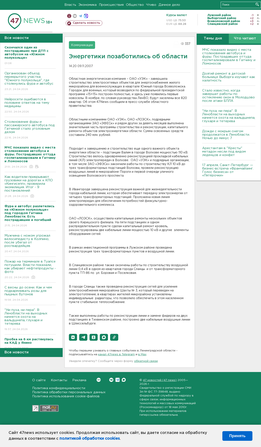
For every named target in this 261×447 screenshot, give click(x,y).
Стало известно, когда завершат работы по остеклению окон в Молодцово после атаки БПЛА (228, 95)
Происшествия (111, 4)
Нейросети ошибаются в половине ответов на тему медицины (30, 106)
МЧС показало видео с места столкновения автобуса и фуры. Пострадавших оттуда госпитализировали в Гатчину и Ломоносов (228, 56)
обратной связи (146, 361)
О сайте (39, 380)
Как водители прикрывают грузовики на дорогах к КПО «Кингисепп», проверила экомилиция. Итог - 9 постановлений (30, 187)
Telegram (117, 380)
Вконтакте (99, 380)
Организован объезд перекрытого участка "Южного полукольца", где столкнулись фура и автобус (30, 81)
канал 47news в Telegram (116, 354)
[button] (73, 337)
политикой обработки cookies (89, 438)
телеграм (80, 16)
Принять (237, 436)
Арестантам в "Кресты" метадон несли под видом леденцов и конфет (224, 151)
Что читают (245, 38)
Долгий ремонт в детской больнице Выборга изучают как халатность (228, 77)
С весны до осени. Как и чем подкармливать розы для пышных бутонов (30, 294)
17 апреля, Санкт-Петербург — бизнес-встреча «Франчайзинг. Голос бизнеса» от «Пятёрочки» (227, 170)
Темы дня (213, 38)
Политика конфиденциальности (58, 388)
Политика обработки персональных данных (69, 392)
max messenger (86, 16)
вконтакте (75, 16)
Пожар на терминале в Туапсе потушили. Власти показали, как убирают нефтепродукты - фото (30, 269)
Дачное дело (169, 4)
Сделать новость (86, 23)
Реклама (79, 380)
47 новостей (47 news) (160, 380)
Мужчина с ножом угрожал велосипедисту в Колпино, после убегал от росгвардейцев (30, 243)
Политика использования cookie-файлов (66, 396)
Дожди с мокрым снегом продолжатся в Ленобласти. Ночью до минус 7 (226, 135)
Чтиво (151, 4)
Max (124, 380)
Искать (257, 4)
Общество (135, 4)
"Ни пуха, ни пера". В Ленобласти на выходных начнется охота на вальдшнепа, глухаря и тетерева (30, 320)
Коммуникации (82, 45)
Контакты (59, 380)
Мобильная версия (69, 16)
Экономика (88, 4)
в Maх (142, 354)
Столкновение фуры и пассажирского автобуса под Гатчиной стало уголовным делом (30, 130)
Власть (70, 4)
